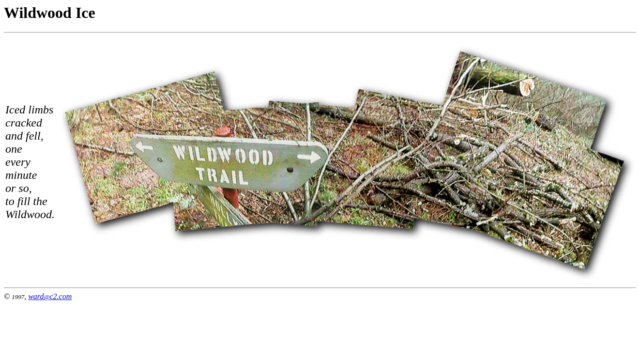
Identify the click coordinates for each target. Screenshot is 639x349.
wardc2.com (50, 296)
